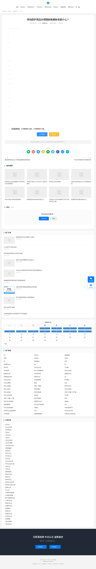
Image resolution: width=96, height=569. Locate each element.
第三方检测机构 (38, 371)
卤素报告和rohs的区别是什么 (35, 200)
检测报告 (8, 509)
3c (65, 377)
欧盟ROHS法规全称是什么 (79, 200)
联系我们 (41, 547)
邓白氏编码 (8, 522)
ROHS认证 (31, 7)
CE (4, 355)
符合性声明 (37, 374)
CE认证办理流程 (8, 402)
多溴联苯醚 (37, 380)
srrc (66, 405)
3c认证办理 (8, 428)
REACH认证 (48, 7)
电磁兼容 (67, 355)
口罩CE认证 (8, 501)
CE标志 (36, 358)
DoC (66, 383)
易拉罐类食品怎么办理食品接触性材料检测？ (18, 160)
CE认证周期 (7, 386)
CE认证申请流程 (39, 405)
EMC (5, 358)
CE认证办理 (7, 380)
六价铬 (67, 368)
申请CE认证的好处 (70, 414)
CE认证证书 (37, 368)
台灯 (35, 411)
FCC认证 (39, 7)
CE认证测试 (68, 389)
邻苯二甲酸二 (38, 386)
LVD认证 (7, 469)
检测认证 (15, 11)
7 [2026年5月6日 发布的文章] (33, 332)
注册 (53, 219)
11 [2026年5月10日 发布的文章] (85, 332)
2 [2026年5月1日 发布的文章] (56, 329)
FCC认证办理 (9, 462)
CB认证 (7, 433)
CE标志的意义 (69, 408)
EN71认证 (8, 454)
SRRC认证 (71, 7)
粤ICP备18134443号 (48, 562)
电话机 (67, 402)
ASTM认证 (8, 430)
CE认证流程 (68, 371)
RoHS (66, 358)
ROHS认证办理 (9, 483)
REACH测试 (37, 399)
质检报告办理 (8, 377)
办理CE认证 (7, 365)
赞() (42, 135)
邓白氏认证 (8, 524)
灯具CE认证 (8, 517)
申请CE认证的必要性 (10, 411)
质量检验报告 (38, 414)
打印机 (67, 396)
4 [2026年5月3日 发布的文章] (84, 329)
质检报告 (63, 7)
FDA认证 (7, 467)
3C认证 (55, 7)
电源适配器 (7, 405)
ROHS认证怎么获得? (55, 182)
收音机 (36, 396)
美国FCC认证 (38, 402)
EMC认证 (8, 451)
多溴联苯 (6, 371)
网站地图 (54, 560)
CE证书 (6, 368)
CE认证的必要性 (8, 408)
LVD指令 (67, 380)
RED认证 (7, 477)
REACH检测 (37, 392)
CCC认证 (7, 435)
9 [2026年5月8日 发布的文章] (56, 332)
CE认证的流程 (8, 396)
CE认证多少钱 (69, 411)
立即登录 (43, 219)
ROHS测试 (37, 389)
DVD (66, 399)
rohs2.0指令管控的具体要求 (13, 200)
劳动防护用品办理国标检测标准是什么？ (48, 20)
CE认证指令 (7, 389)
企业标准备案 (9, 496)
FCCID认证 (8, 456)
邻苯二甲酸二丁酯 (9, 399)
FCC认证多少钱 (9, 464)
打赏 (54, 135)
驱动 (35, 383)
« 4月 (5, 344)
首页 (17, 7)
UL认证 (7, 490)
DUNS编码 (8, 449)
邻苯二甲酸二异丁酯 (70, 392)
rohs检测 (6, 414)
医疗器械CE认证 (10, 498)
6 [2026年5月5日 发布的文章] (21, 332)
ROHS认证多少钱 (10, 485)
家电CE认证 (8, 503)
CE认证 (48, 2)
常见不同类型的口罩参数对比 (82, 160)
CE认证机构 (7, 392)
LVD (66, 362)
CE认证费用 (7, 383)
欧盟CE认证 (7, 374)
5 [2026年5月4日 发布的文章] (9, 332)
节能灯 (36, 408)
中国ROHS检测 (9, 493)
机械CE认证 (68, 374)
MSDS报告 (8, 472)
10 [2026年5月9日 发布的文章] (70, 332)
